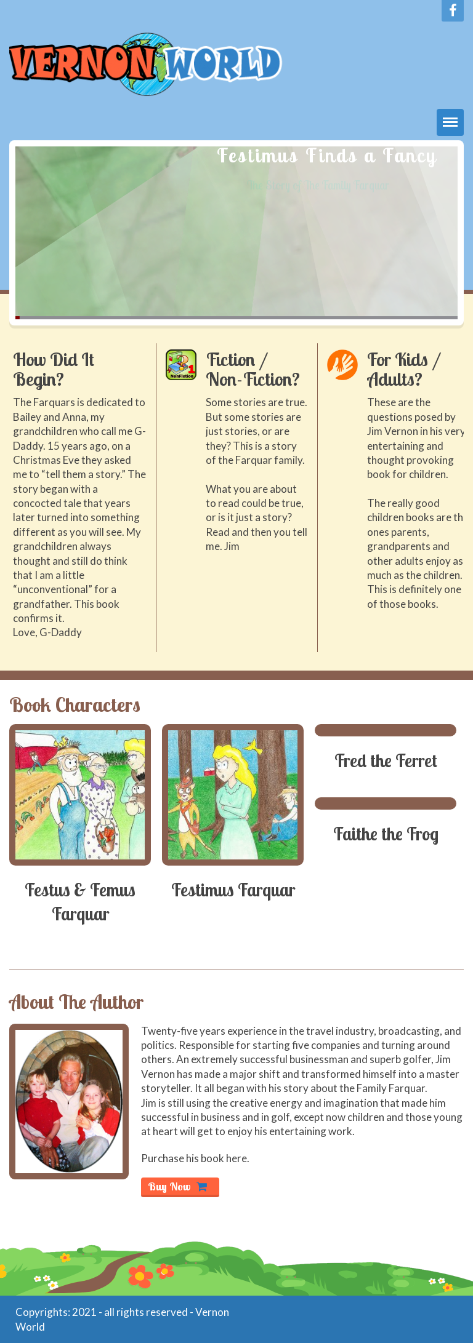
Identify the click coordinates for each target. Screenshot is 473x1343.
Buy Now (177, 1186)
